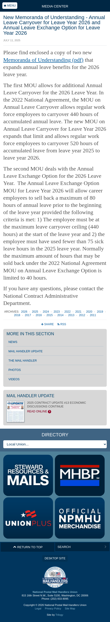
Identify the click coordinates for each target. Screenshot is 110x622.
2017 (28, 315)
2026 (24, 311)
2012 (82, 315)
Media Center (55, 6)
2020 (89, 311)
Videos (14, 379)
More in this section (30, 333)
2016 (39, 315)
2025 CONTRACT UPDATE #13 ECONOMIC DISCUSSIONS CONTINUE (55, 407)
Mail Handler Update (25, 351)
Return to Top (28, 547)
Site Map (70, 608)
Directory (55, 434)
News (12, 342)
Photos (14, 370)
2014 (60, 315)
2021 (78, 311)
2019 (100, 311)
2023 (56, 311)
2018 (17, 315)
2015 (49, 315)
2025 (35, 311)
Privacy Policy (53, 608)
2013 (71, 315)
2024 (46, 311)
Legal (38, 608)
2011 (93, 315)
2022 (67, 311)
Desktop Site (55, 558)
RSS (61, 324)
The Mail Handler (22, 360)
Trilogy (59, 614)
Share (47, 324)
